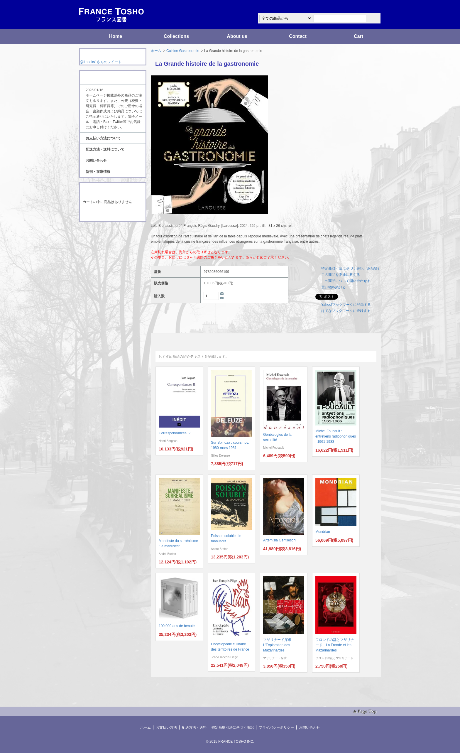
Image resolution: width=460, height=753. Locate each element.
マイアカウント (363, 7)
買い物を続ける (333, 287)
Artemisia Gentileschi (279, 540)
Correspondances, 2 (174, 433)
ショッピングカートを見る (112, 213)
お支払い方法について (103, 138)
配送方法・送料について (105, 149)
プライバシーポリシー (276, 727)
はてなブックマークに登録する (346, 311)
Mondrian (322, 532)
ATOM (107, 238)
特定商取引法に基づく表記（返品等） (351, 268)
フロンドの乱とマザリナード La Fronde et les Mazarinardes (334, 645)
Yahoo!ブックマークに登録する (346, 305)
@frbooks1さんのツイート (100, 62)
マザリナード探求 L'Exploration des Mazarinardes (279, 645)
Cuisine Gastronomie (182, 51)
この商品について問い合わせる (346, 281)
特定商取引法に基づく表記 (233, 727)
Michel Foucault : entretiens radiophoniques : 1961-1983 (335, 436)
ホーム (156, 51)
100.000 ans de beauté (177, 626)
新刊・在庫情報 (98, 172)
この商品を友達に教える (340, 275)
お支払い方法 (166, 727)
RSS (103, 233)
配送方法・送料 (194, 727)
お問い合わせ (96, 160)
